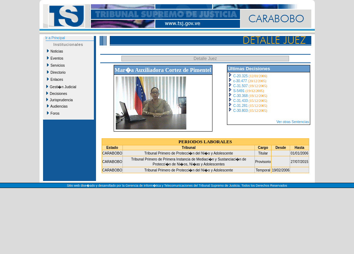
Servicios (56, 65)
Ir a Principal (55, 38)
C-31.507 (240, 86)
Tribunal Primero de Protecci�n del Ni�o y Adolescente (188, 153)
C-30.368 (240, 96)
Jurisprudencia (59, 100)
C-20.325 (240, 76)
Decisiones (56, 93)
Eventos (55, 58)
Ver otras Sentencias (292, 122)
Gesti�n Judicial (61, 87)
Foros (53, 113)
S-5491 (239, 91)
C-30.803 (240, 111)
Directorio (56, 72)
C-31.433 (240, 101)
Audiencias (57, 106)
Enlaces (55, 79)
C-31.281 (240, 106)
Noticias (55, 51)
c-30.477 (240, 81)
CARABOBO (112, 153)
